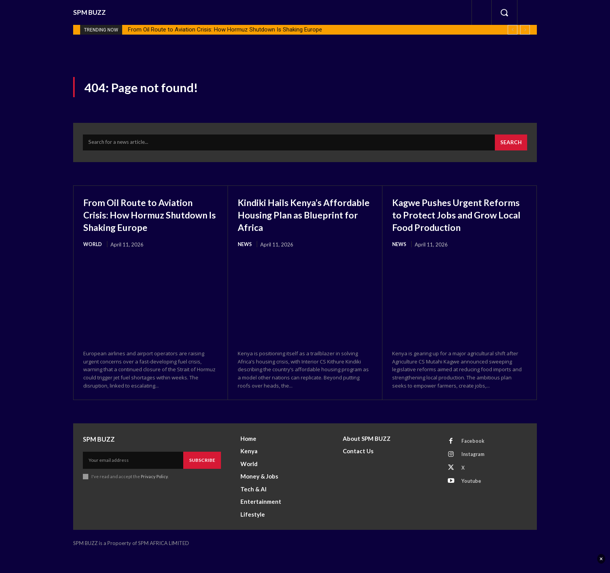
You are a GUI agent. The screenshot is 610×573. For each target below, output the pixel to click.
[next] (525, 30)
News (245, 248)
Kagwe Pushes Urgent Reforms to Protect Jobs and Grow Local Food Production (451, 224)
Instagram (475, 472)
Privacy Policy (154, 493)
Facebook (474, 458)
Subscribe (202, 477)
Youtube (473, 501)
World (93, 260)
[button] (504, 12)
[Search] (510, 146)
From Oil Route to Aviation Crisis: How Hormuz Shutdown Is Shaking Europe (225, 29)
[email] (133, 477)
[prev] (512, 30)
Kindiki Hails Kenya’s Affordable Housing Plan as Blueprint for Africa (304, 218)
